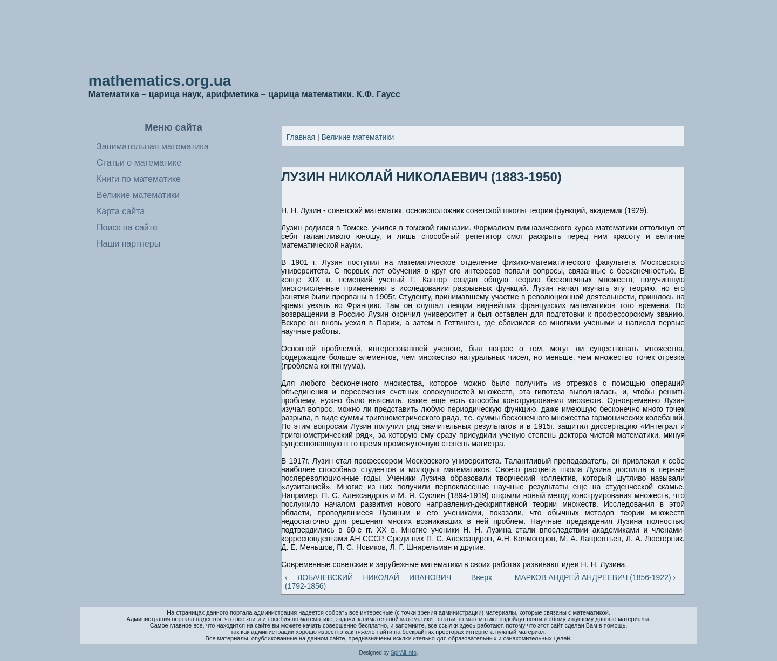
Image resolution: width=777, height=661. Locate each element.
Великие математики (358, 137)
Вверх (479, 577)
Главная (301, 137)
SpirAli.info (404, 653)
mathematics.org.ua (159, 80)
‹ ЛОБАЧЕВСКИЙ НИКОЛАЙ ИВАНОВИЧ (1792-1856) (368, 581)
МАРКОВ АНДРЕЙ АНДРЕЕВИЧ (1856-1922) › (595, 577)
